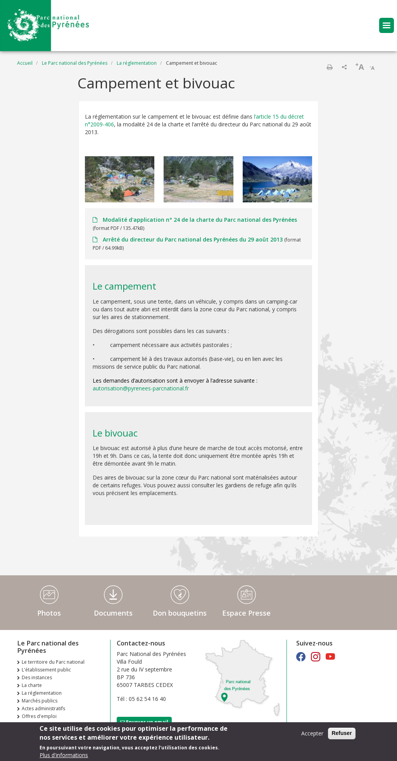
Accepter (312, 734)
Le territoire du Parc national (53, 662)
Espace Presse (246, 613)
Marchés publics (39, 700)
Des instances (37, 677)
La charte (32, 685)
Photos (49, 613)
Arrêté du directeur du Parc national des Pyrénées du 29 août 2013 (192, 239)
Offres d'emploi (39, 716)
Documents (113, 613)
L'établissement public (46, 669)
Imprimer (329, 67)
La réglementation (137, 63)
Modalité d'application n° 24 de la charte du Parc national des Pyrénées (199, 219)
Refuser (341, 734)
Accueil (25, 63)
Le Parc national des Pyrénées (74, 63)
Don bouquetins (180, 613)
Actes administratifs (43, 708)
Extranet (31, 724)
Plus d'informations (64, 756)
